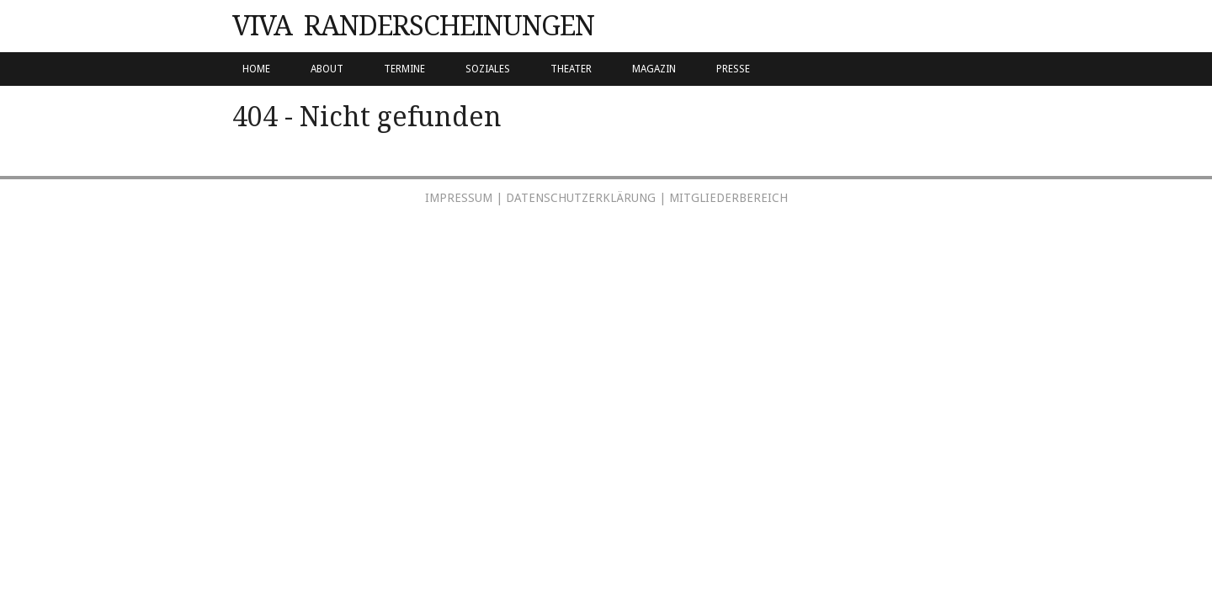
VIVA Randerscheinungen (413, 26)
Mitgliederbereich (728, 198)
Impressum (458, 198)
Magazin (654, 69)
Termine (404, 69)
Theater (571, 69)
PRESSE (733, 69)
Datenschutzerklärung (581, 198)
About (327, 69)
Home (256, 69)
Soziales (487, 69)
